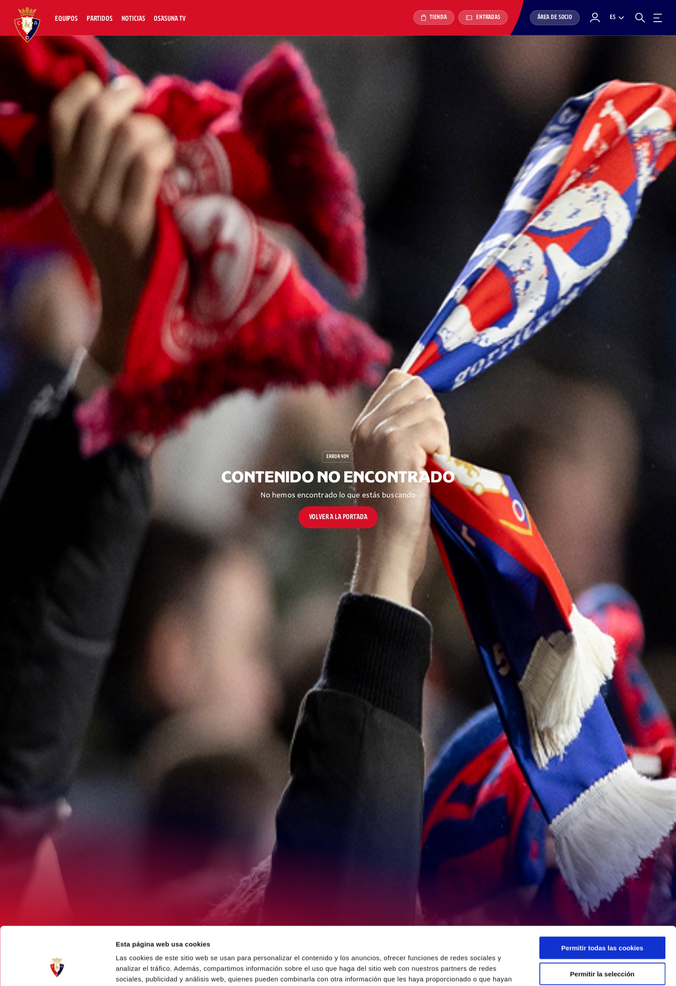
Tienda (434, 17)
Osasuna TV (169, 19)
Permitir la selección (602, 924)
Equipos (66, 19)
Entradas (483, 17)
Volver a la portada (338, 517)
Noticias (133, 19)
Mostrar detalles (474, 968)
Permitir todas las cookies (602, 898)
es (613, 17)
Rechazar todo (602, 949)
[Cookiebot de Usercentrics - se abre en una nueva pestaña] (57, 968)
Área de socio (554, 17)
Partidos (100, 19)
